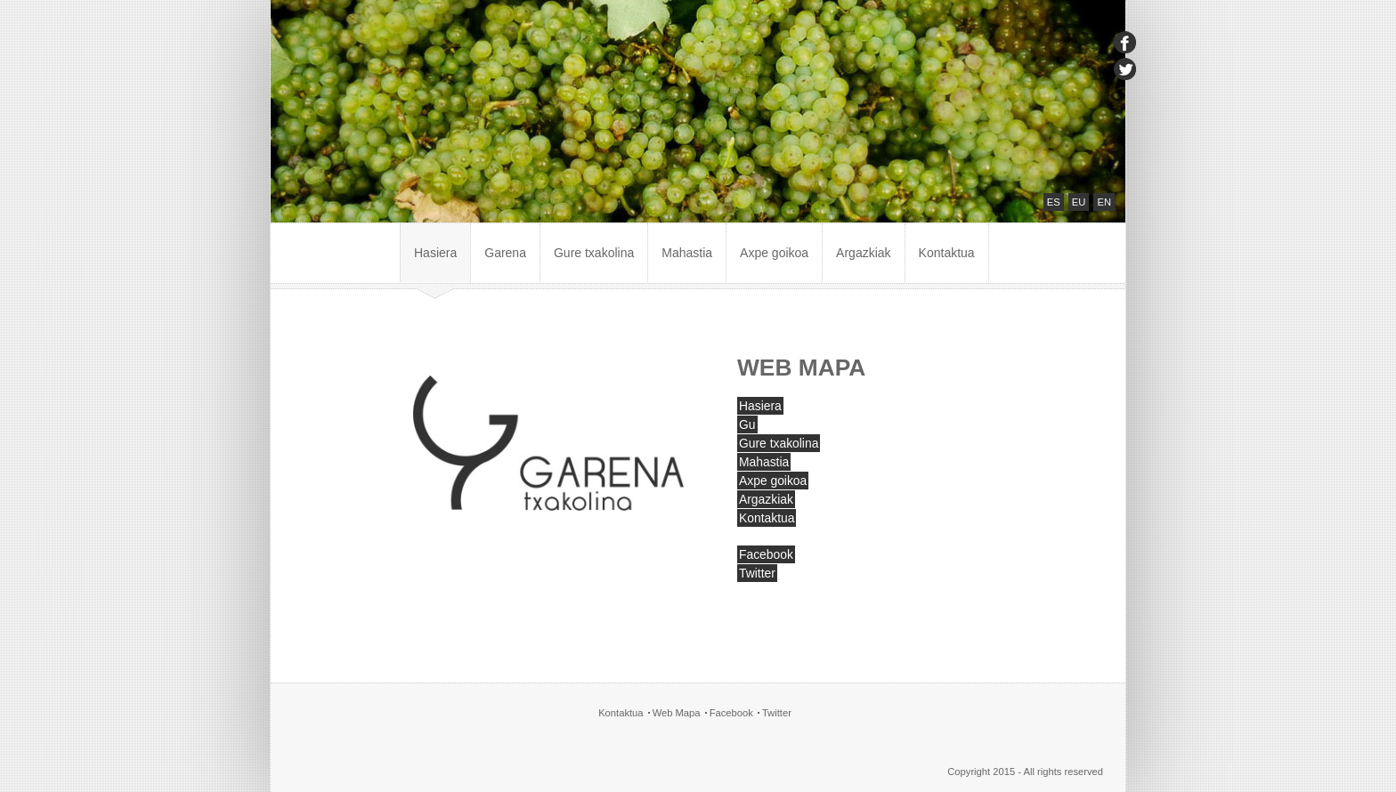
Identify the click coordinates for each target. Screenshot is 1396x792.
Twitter (757, 573)
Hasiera (435, 253)
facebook (1125, 42)
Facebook (766, 554)
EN (1104, 202)
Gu (747, 424)
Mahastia (686, 253)
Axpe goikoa (774, 253)
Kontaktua (947, 253)
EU (1079, 202)
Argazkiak (863, 253)
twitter (1125, 69)
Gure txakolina (594, 253)
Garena (505, 253)
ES (1053, 202)
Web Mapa (677, 712)
